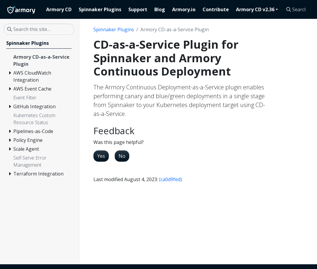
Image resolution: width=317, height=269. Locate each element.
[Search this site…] (298, 9)
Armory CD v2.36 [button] (255, 9)
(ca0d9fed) (170, 179)
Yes (101, 156)
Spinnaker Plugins (113, 29)
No (122, 156)
